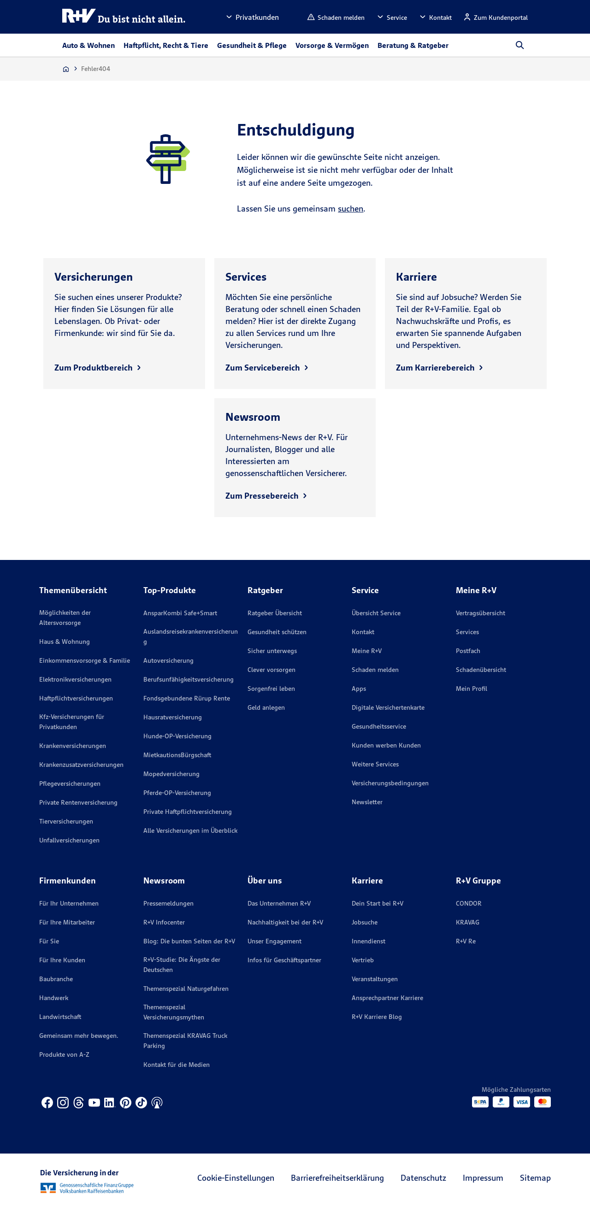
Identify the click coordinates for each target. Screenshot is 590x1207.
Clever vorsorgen (271, 669)
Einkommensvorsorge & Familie (84, 660)
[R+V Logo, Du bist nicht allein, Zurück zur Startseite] (124, 17)
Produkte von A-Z (64, 1054)
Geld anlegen (266, 707)
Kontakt (363, 632)
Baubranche (56, 979)
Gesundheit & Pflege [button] (252, 45)
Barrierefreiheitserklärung (337, 1177)
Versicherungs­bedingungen (390, 783)
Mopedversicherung (171, 774)
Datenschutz (423, 1177)
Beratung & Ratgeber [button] (413, 45)
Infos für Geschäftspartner (284, 960)
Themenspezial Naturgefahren (186, 988)
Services (467, 632)
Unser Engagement (274, 941)
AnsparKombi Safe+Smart (180, 613)
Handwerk (53, 998)
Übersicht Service (376, 613)
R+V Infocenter (164, 922)
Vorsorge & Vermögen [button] (332, 45)
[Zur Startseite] (66, 69)
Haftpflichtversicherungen (76, 698)
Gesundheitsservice (379, 726)
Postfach (468, 651)
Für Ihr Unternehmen (69, 903)
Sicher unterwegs (272, 651)
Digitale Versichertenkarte (388, 707)
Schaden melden (375, 669)
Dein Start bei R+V (377, 903)
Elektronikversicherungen (75, 679)
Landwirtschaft (60, 1017)
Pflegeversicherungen (69, 783)
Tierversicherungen (66, 821)
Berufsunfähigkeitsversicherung (188, 679)
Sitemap (535, 1177)
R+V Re (466, 941)
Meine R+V (367, 651)
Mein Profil (471, 688)
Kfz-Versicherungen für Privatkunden (71, 721)
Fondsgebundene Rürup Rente (186, 698)
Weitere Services (375, 764)
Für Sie (49, 941)
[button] (251, 17)
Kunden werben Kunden (386, 745)
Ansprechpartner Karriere (387, 998)
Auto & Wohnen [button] (88, 45)
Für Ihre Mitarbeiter (67, 922)
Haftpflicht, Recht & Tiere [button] (166, 45)
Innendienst (368, 941)
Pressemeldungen (168, 903)
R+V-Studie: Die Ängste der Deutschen (181, 964)
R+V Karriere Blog (377, 1017)
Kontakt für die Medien (176, 1064)
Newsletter (367, 802)
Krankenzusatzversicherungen (81, 764)
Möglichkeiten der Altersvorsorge (65, 617)
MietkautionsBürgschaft (177, 755)
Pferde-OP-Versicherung (177, 793)
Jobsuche (365, 922)
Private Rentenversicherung (78, 802)
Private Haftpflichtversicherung (187, 811)
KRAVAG (467, 922)
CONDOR (469, 903)
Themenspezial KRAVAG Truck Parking (185, 1040)
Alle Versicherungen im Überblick (190, 830)
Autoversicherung (168, 660)
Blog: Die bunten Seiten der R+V (189, 941)
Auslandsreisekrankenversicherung (190, 636)
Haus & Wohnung (64, 641)
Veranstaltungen (375, 979)
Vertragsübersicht (480, 613)
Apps (359, 688)
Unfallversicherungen (69, 840)
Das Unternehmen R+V (279, 903)
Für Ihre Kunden (62, 960)
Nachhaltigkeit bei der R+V (285, 922)
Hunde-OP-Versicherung (177, 736)
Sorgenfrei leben (271, 688)
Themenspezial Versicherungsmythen (173, 1012)
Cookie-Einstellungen (235, 1177)
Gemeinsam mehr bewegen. (78, 1035)
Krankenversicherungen (72, 746)
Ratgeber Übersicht (275, 613)
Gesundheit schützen (277, 632)
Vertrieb (363, 960)
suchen (350, 208)
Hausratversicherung (172, 717)
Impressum (483, 1177)
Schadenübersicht (481, 669)
